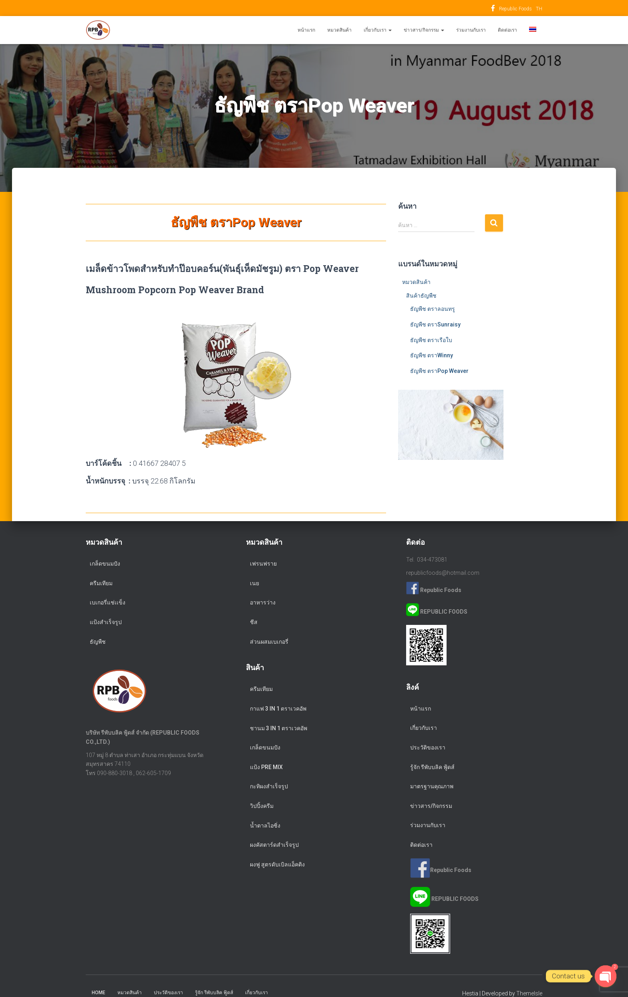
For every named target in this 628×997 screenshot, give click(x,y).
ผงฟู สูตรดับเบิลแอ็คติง (277, 864)
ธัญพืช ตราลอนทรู (432, 309)
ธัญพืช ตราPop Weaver (439, 371)
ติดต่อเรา (507, 30)
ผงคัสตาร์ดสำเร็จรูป (274, 845)
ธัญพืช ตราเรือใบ (431, 340)
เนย (254, 583)
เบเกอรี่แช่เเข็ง (107, 602)
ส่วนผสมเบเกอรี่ (269, 641)
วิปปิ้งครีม (262, 806)
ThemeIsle (529, 993)
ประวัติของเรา (427, 747)
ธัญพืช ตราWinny (431, 355)
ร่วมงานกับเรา (471, 30)
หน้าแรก (306, 30)
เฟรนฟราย (263, 563)
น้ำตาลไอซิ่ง (265, 825)
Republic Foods (493, 9)
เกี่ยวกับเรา (378, 30)
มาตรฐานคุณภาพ (431, 786)
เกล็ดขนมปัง (105, 563)
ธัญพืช (98, 641)
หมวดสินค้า (339, 30)
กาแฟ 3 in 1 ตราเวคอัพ (278, 708)
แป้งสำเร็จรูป (106, 622)
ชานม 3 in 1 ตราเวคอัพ (278, 728)
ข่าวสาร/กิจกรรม (424, 30)
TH (539, 9)
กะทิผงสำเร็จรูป (269, 786)
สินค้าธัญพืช (421, 295)
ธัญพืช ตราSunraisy (435, 324)
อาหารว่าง (263, 602)
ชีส (254, 622)
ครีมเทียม (101, 583)
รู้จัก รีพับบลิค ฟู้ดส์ (432, 767)
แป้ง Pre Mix (266, 767)
